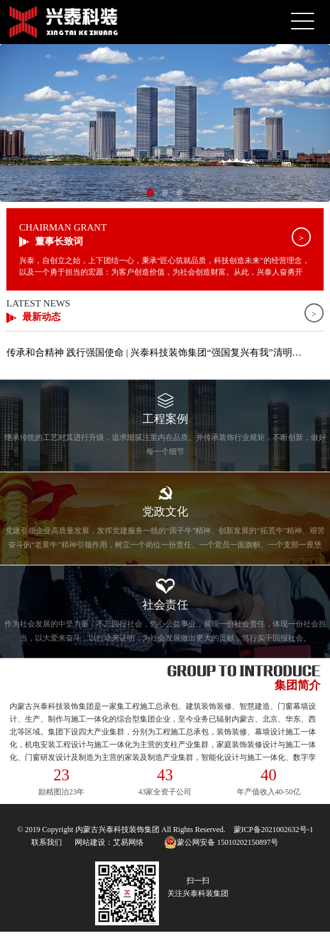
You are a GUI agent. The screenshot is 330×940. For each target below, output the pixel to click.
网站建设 (90, 842)
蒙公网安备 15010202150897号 (221, 842)
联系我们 (46, 842)
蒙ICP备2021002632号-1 (273, 829)
